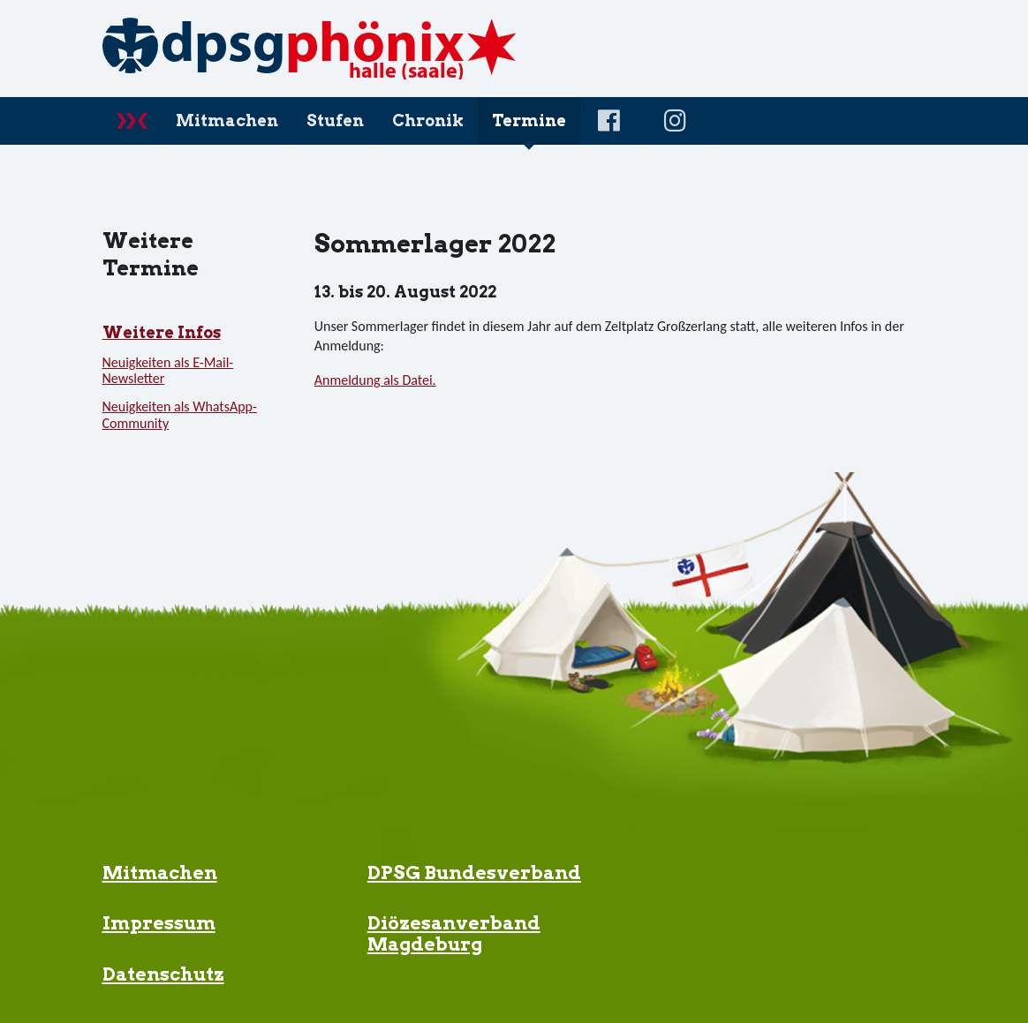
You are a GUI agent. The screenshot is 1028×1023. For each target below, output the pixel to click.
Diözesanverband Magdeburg (453, 933)
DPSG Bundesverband (474, 873)
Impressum (158, 923)
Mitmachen (159, 873)
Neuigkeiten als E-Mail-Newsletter (168, 370)
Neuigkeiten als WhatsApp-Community (179, 414)
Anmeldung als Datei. (375, 380)
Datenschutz (163, 974)
